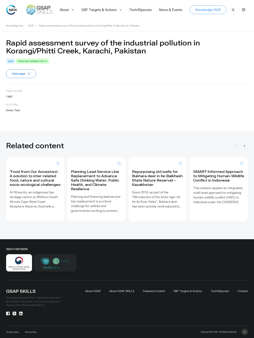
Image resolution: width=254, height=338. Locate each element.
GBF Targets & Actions (188, 291)
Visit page (21, 73)
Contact (243, 291)
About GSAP (93, 291)
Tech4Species (220, 291)
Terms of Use (30, 332)
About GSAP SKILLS (121, 291)
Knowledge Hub (14, 25)
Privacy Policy (12, 332)
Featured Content (154, 291)
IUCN (31, 25)
